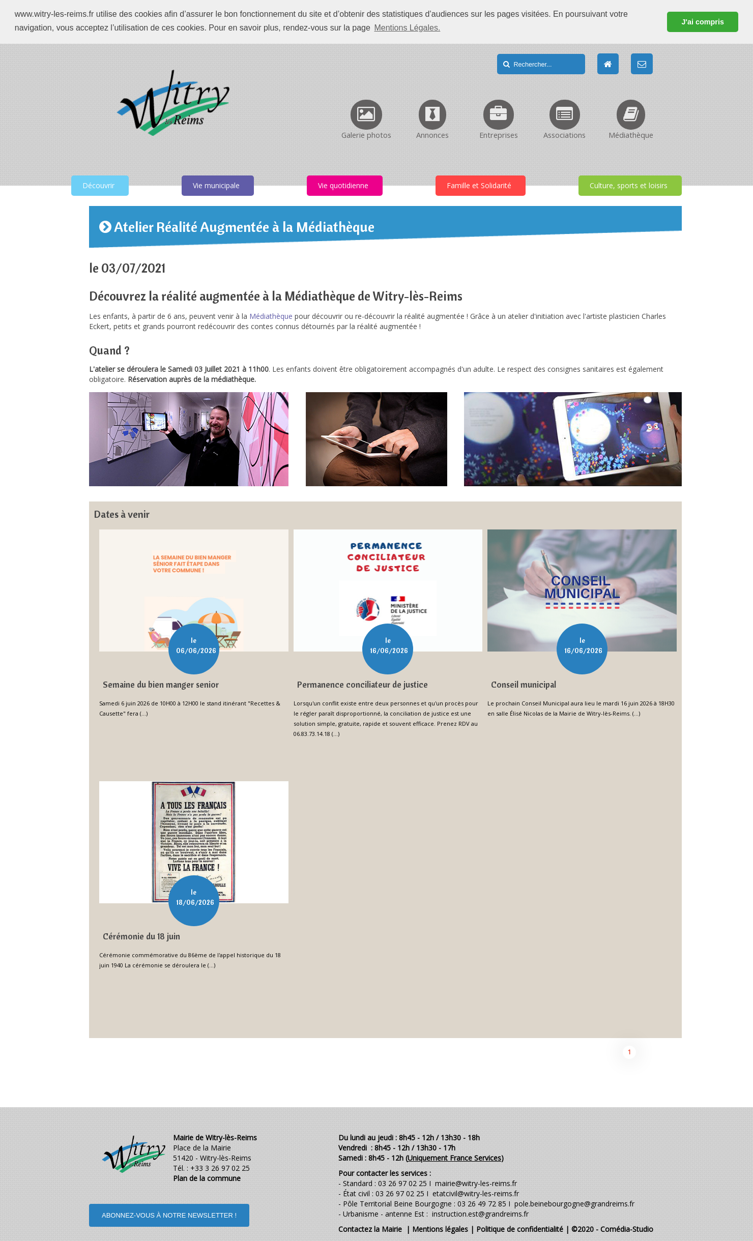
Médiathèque (271, 315)
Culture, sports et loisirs (629, 185)
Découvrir (98, 185)
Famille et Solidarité (479, 185)
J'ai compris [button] (702, 22)
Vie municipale (216, 185)
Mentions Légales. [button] (407, 27)
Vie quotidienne (343, 185)
